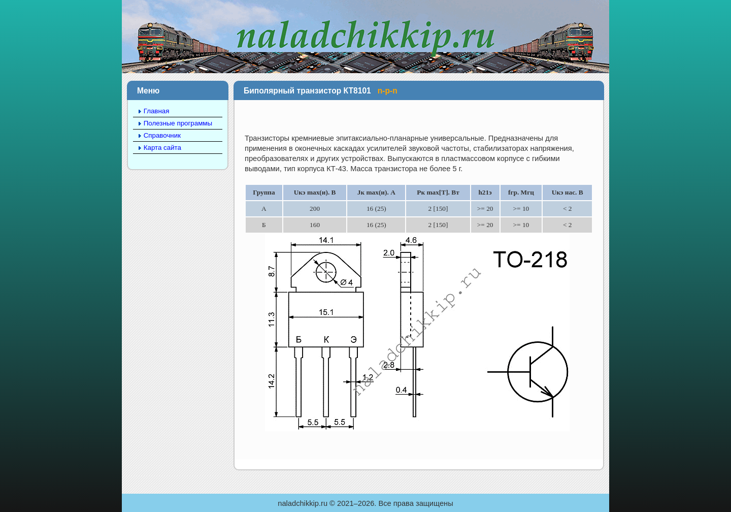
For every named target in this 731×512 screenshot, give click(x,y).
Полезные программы (178, 123)
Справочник (162, 135)
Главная (157, 111)
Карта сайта (162, 147)
